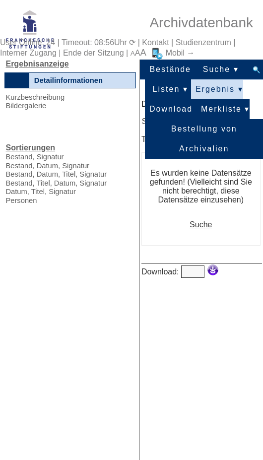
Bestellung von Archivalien (204, 132)
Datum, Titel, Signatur (40, 192)
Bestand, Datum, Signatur (47, 166)
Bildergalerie (25, 106)
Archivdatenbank (201, 22)
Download (171, 109)
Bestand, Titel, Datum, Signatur (56, 183)
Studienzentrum (203, 42)
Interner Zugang (28, 53)
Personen (21, 200)
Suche (201, 224)
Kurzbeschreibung (35, 97)
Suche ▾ (221, 69)
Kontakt (155, 42)
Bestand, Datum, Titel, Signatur (56, 174)
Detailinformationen (68, 80)
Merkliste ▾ (225, 109)
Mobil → (173, 53)
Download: (160, 271)
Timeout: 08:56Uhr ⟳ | (102, 42)
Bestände (170, 69)
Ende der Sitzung (93, 53)
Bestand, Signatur (34, 157)
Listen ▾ (170, 89)
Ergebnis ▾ (219, 89)
